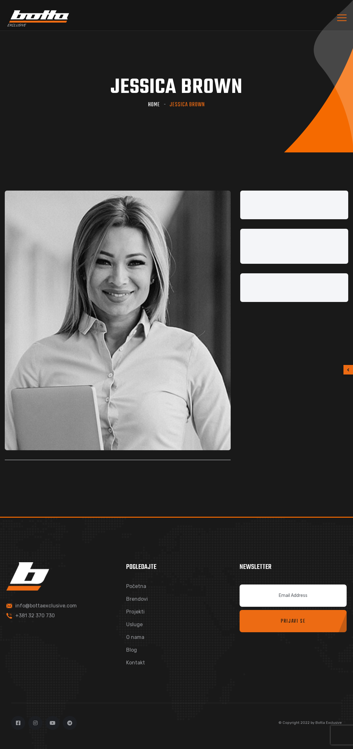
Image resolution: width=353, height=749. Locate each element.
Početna (136, 586)
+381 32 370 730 (35, 615)
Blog (131, 650)
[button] (348, 369)
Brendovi (137, 599)
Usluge (134, 624)
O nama (135, 637)
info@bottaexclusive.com (46, 606)
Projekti (135, 612)
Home (154, 104)
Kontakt (135, 663)
